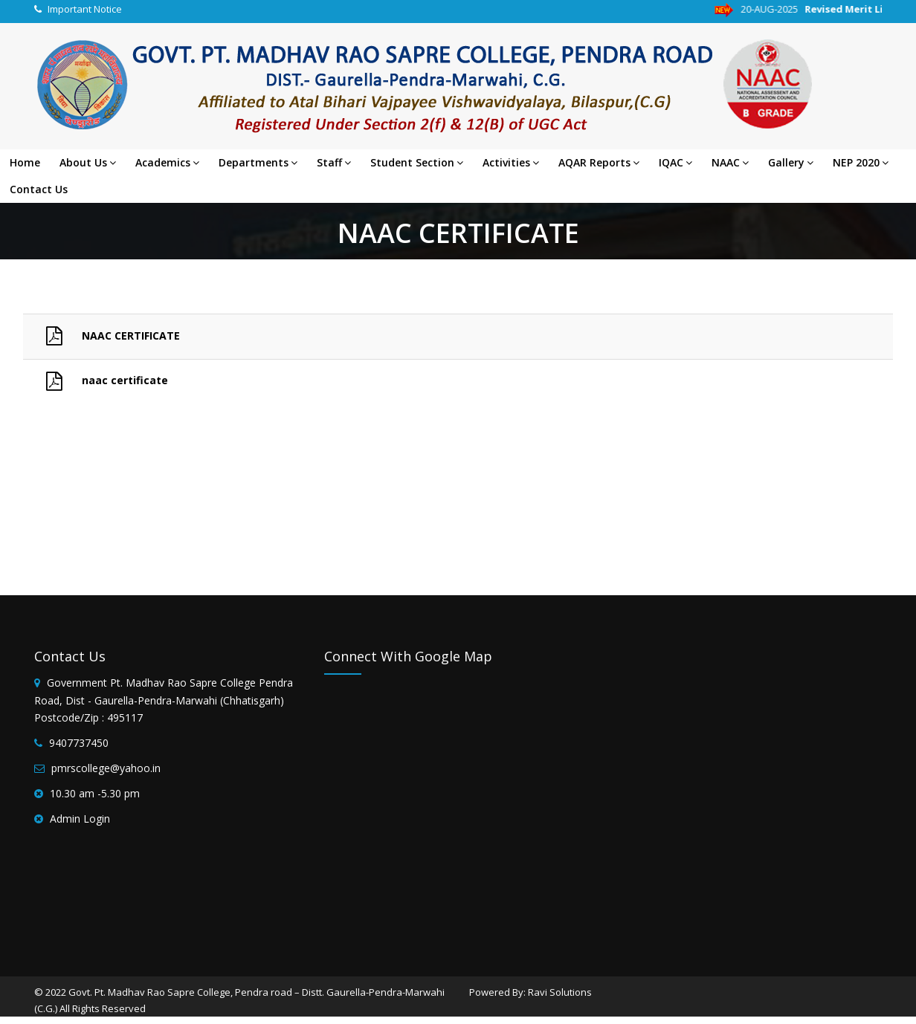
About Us (87, 162)
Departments (258, 162)
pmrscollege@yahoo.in (106, 768)
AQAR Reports (598, 162)
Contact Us (39, 189)
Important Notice (85, 9)
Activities (511, 162)
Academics (167, 162)
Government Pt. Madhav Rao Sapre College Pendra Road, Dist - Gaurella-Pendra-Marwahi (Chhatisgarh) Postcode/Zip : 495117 (163, 700)
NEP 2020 (860, 162)
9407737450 (79, 743)
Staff (334, 162)
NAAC (730, 162)
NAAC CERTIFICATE (104, 335)
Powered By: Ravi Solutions (530, 992)
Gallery (790, 162)
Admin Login (80, 818)
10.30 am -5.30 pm (95, 793)
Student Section (416, 162)
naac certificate (98, 380)
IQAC (675, 162)
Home (25, 162)
